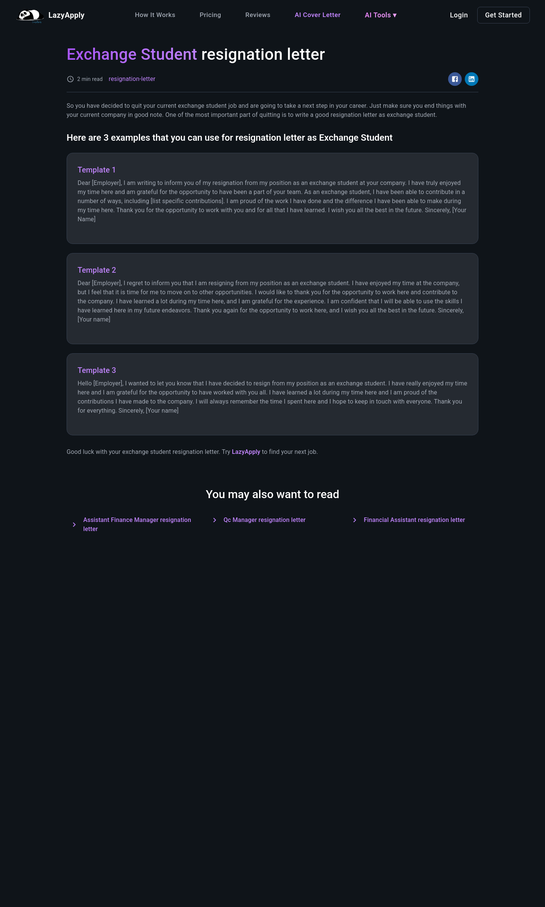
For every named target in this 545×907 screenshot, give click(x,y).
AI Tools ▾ (381, 15)
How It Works (155, 15)
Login (459, 15)
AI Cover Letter (318, 15)
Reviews (257, 15)
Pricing (210, 15)
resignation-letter (132, 78)
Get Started (503, 15)
